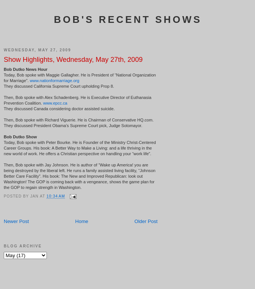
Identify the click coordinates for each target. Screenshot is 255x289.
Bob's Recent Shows (128, 19)
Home (81, 221)
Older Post (146, 221)
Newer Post (16, 221)
